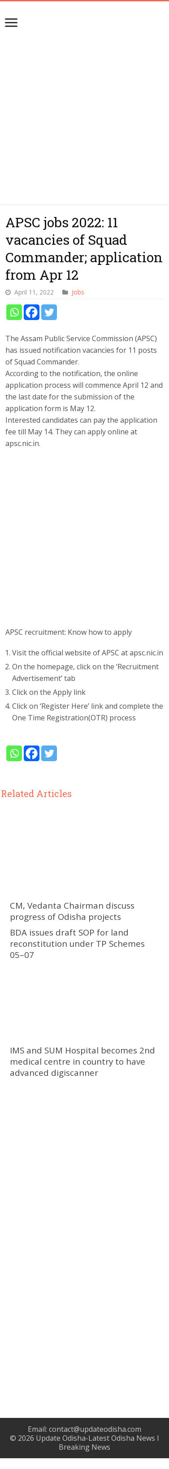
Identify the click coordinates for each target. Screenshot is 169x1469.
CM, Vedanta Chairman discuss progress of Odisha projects (72, 911)
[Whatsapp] (14, 312)
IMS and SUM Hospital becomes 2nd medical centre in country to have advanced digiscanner (82, 1061)
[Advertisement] (85, 120)
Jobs (78, 292)
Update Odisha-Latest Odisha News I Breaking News (97, 1442)
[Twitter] (49, 312)
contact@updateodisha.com (95, 1429)
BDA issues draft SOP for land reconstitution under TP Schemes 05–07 (77, 943)
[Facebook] (31, 312)
